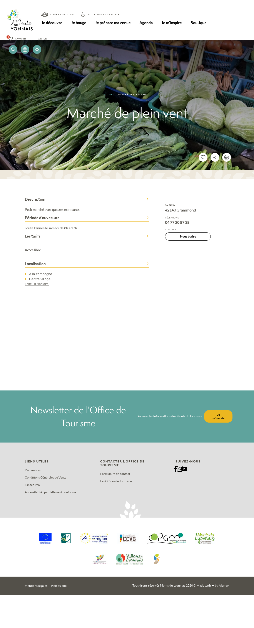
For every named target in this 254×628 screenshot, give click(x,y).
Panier (42, 39)
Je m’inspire (172, 22)
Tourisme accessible (104, 14)
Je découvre (51, 22)
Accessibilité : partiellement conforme (50, 492)
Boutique (199, 22)
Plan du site (59, 585)
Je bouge (79, 22)
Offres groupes (62, 14)
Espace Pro (32, 485)
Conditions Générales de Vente (45, 477)
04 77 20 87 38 (177, 222)
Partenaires (32, 470)
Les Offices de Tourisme (116, 481)
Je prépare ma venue (113, 22)
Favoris (21, 39)
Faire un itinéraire (39, 284)
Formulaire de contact (115, 474)
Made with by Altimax (213, 585)
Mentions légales (36, 585)
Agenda (146, 22)
